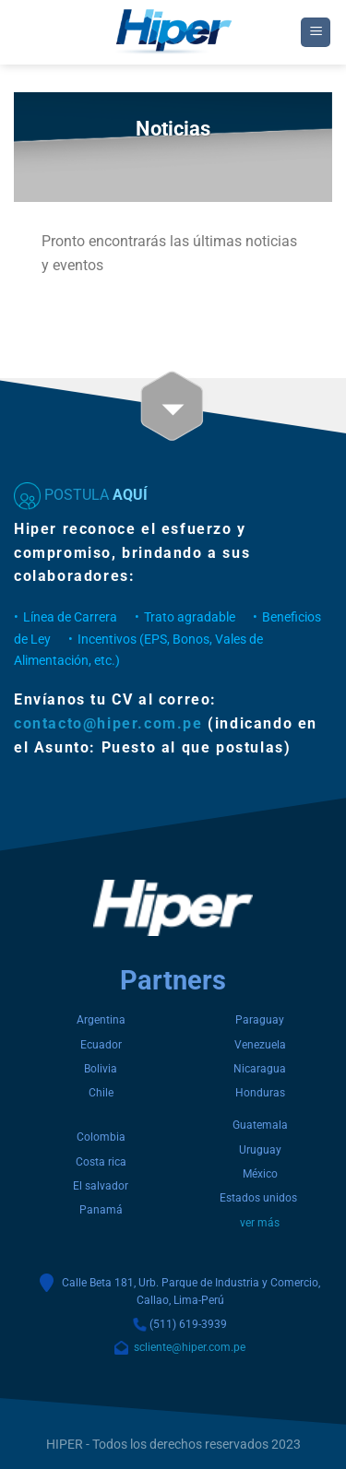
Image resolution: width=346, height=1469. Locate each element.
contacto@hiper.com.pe (108, 723)
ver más (260, 1222)
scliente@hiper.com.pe (186, 1347)
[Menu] (315, 33)
